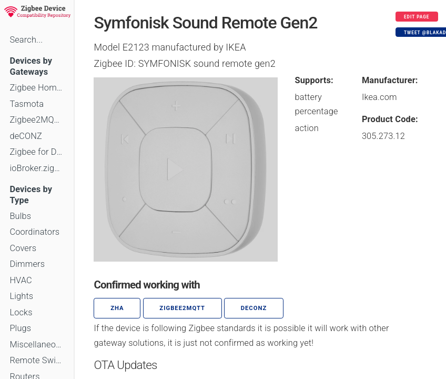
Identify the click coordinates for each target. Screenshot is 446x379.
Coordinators (34, 232)
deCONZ (25, 136)
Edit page (417, 16)
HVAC (20, 280)
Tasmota (26, 104)
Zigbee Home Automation (36, 88)
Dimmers (27, 264)
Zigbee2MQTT (36, 120)
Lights (21, 296)
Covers (22, 248)
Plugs (20, 328)
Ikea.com (379, 97)
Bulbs (20, 216)
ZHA (117, 308)
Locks (20, 312)
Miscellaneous (36, 345)
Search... (26, 40)
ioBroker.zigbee (36, 168)
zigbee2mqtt (182, 308)
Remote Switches (36, 360)
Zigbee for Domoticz (36, 152)
